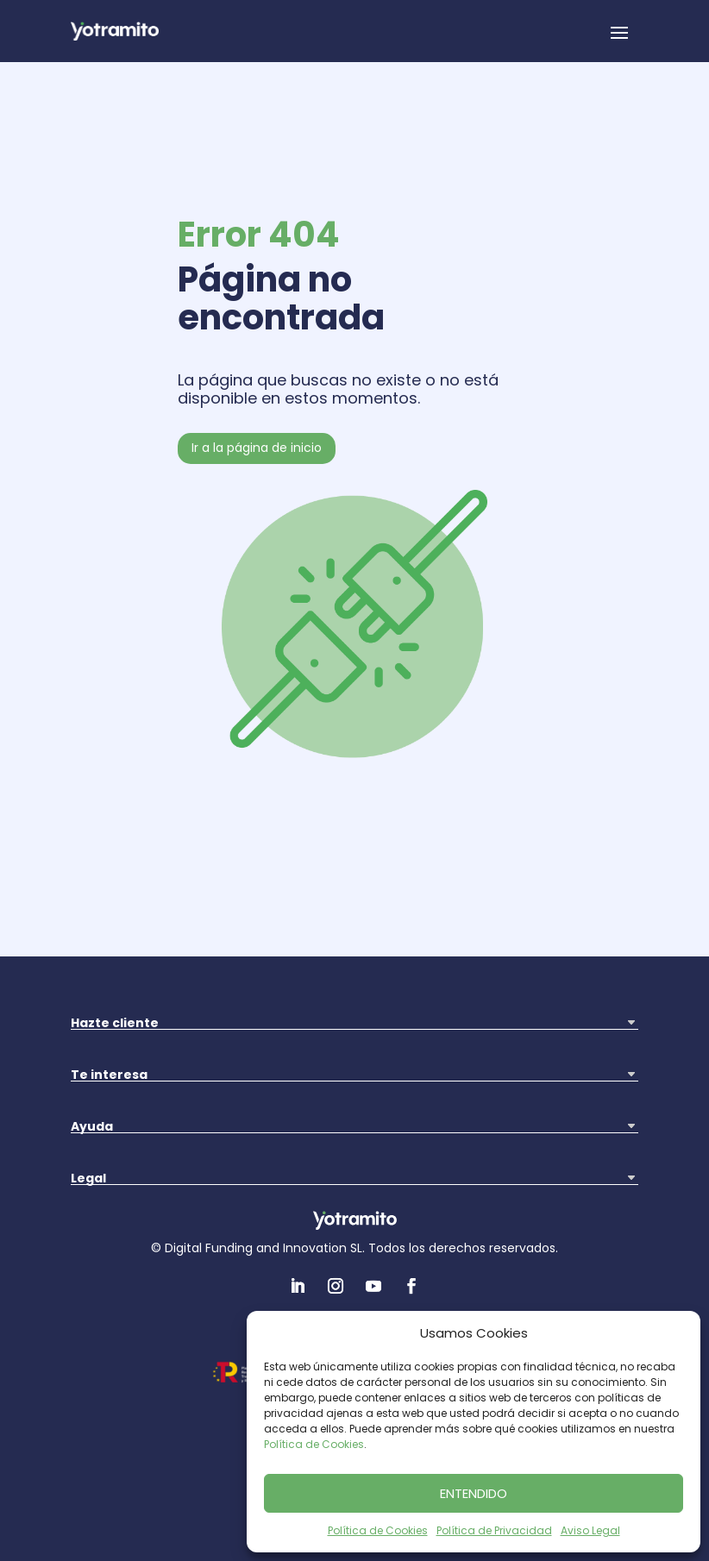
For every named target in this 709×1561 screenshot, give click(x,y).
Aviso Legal (590, 1530)
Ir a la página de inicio (256, 447)
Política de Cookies (314, 1444)
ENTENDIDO (473, 1493)
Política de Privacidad (494, 1530)
